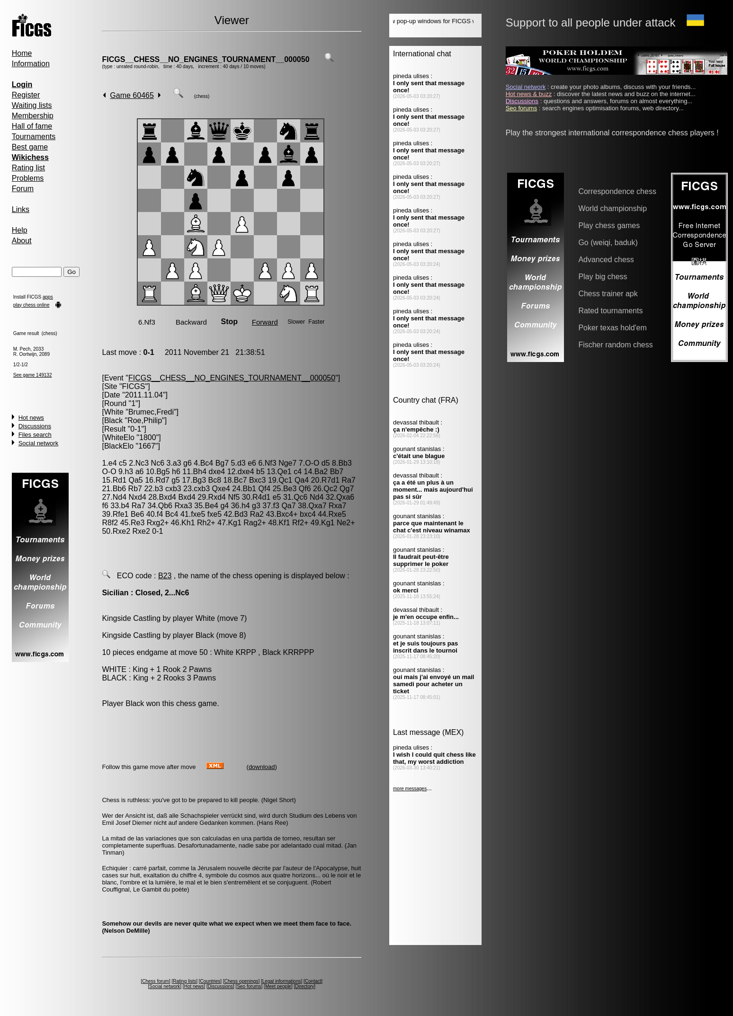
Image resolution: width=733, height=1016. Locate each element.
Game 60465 (132, 95)
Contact (313, 981)
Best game (30, 147)
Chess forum (155, 981)
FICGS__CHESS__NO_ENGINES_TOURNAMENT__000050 (205, 59)
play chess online (31, 305)
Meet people (278, 986)
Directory (304, 986)
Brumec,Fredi (151, 412)
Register (26, 95)
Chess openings (241, 981)
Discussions (34, 426)
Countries (210, 981)
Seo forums (249, 986)
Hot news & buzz (529, 93)
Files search (35, 434)
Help (19, 230)
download (262, 766)
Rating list (28, 168)
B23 (164, 576)
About (22, 241)
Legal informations (281, 981)
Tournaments (34, 137)
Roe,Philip (144, 420)
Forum (23, 189)
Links (20, 209)
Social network (38, 443)
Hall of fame (32, 126)
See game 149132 (32, 375)
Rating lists (184, 981)
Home (22, 53)
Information (31, 64)
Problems (28, 178)
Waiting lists (32, 105)
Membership (33, 116)
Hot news (31, 417)
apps (48, 297)
